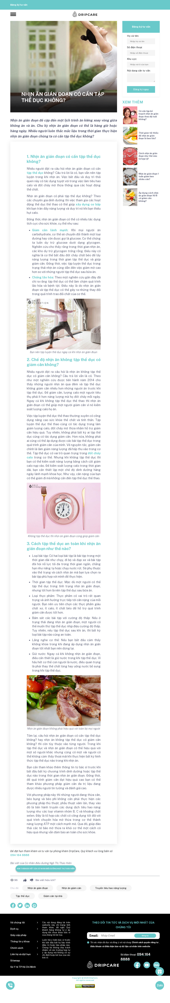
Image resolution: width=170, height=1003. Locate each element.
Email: (93, 935)
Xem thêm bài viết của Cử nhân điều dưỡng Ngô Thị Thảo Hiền (46, 869)
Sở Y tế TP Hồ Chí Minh (23, 967)
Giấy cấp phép (18, 935)
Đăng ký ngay (141, 89)
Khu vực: (132, 59)
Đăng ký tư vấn (18, 4)
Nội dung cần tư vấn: (138, 70)
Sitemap (15, 960)
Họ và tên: (133, 35)
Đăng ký (145, 936)
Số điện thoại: (134, 47)
